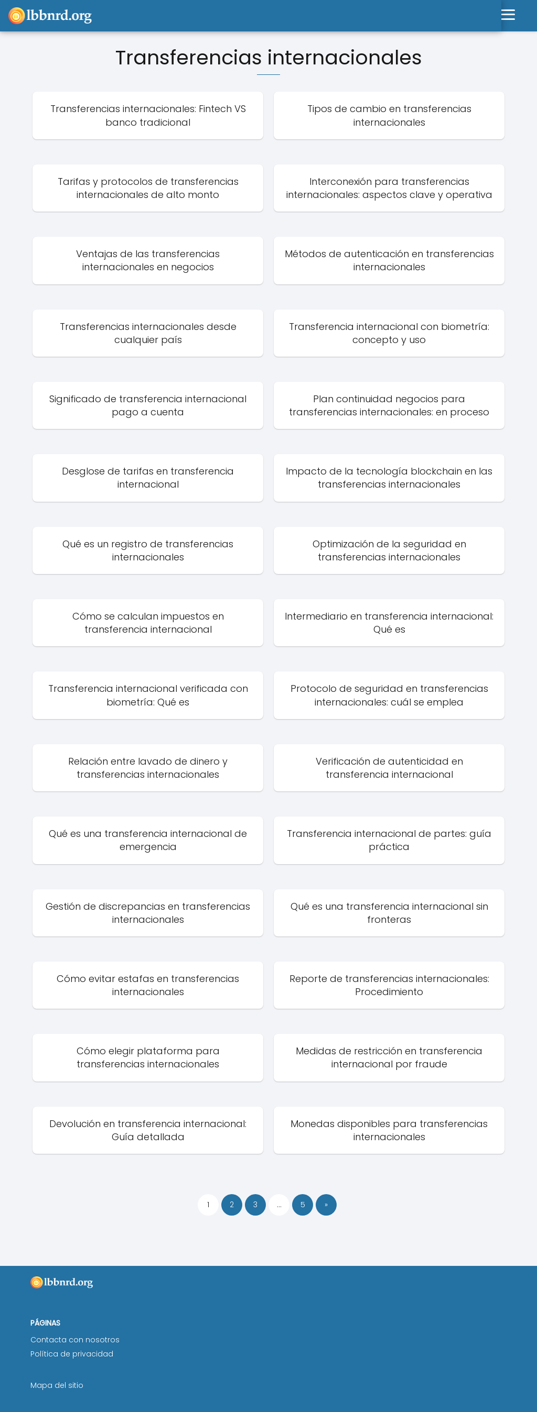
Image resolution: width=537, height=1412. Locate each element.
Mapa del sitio (56, 1385)
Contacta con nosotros (75, 1339)
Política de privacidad (71, 1354)
